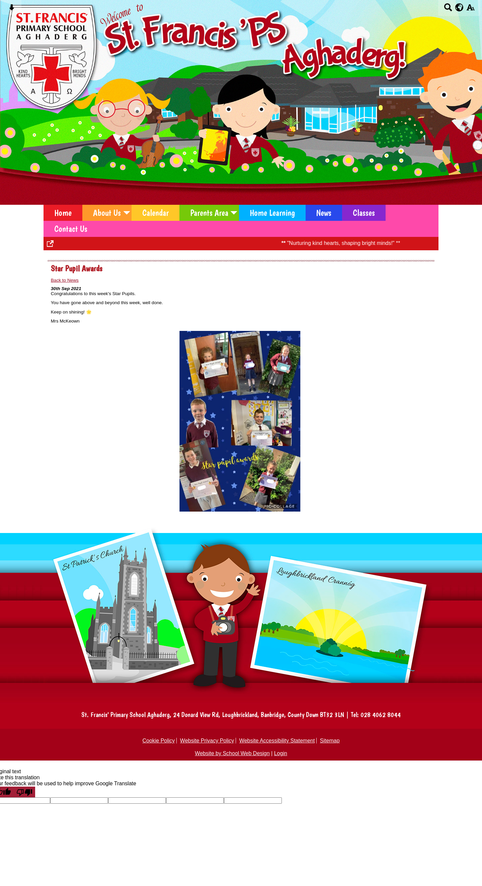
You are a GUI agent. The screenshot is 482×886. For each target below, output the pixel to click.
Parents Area (209, 213)
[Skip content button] (11, 9)
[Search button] (448, 9)
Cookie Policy (158, 740)
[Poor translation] (24, 792)
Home (63, 213)
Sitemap (330, 740)
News (323, 213)
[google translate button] (459, 7)
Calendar (155, 213)
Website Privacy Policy (207, 740)
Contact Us (70, 229)
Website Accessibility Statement (277, 740)
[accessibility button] (470, 9)
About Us (107, 213)
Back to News (65, 280)
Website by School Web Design (232, 753)
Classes (364, 213)
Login (280, 753)
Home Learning (272, 213)
